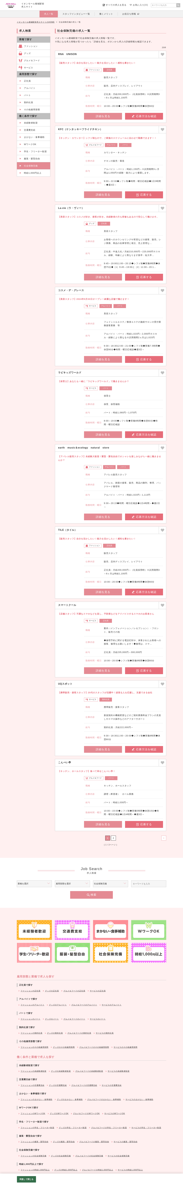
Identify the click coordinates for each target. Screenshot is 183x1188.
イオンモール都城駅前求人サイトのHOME (36, 22)
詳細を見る (103, 116)
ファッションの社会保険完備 (33, 1156)
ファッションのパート (30, 1019)
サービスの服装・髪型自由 (125, 1142)
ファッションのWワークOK (33, 1113)
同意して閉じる (27, 1179)
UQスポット (65, 684)
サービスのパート (98, 1019)
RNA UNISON (67, 54)
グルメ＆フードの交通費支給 (84, 1085)
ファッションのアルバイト (32, 1005)
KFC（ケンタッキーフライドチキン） (80, 129)
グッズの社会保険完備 (61, 1156)
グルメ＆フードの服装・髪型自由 (94, 1142)
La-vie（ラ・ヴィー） (71, 208)
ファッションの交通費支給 (32, 1085)
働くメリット (106, 14)
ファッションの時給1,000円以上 (35, 1170)
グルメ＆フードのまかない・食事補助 (104, 1099)
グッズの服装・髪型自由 (64, 1142)
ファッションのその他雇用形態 (34, 1047)
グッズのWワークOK (59, 1113)
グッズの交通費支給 (58, 1085)
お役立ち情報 (129, 14)
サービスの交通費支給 (112, 1085)
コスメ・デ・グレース (71, 290)
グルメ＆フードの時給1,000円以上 (97, 1170)
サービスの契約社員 (105, 1033)
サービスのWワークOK (114, 1113)
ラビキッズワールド (69, 372)
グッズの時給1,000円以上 (65, 1170)
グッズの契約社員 (55, 1033)
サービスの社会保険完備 (118, 1156)
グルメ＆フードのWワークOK (86, 1113)
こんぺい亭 (64, 762)
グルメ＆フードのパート (74, 1019)
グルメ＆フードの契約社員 (79, 1033)
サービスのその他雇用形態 (125, 1047)
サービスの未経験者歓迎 (118, 1071)
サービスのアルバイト (112, 1005)
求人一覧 (48, 14)
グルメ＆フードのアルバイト (84, 1005)
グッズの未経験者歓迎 (61, 1071)
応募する (144, 194)
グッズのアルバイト (58, 1005)
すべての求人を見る (116, 5)
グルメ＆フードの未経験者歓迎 (89, 1071)
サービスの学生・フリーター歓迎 (146, 1128)
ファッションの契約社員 (31, 1033)
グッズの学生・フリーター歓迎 (73, 1128)
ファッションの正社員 (30, 991)
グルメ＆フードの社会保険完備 (89, 1156)
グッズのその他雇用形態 (64, 1047)
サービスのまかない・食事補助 (139, 1099)
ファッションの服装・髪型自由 (34, 1142)
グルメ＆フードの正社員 (74, 991)
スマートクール (67, 605)
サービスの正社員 (98, 991)
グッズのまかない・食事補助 (70, 1099)
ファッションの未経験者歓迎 (33, 1071)
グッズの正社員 (52, 991)
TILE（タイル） (67, 530)
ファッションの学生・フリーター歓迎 (37, 1128)
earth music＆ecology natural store (83, 447)
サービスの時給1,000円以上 (130, 1170)
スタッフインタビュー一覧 (76, 14)
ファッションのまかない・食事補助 (36, 1099)
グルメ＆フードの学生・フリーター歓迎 (109, 1128)
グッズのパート (52, 1019)
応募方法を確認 (144, 116)
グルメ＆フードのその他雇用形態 (94, 1047)
